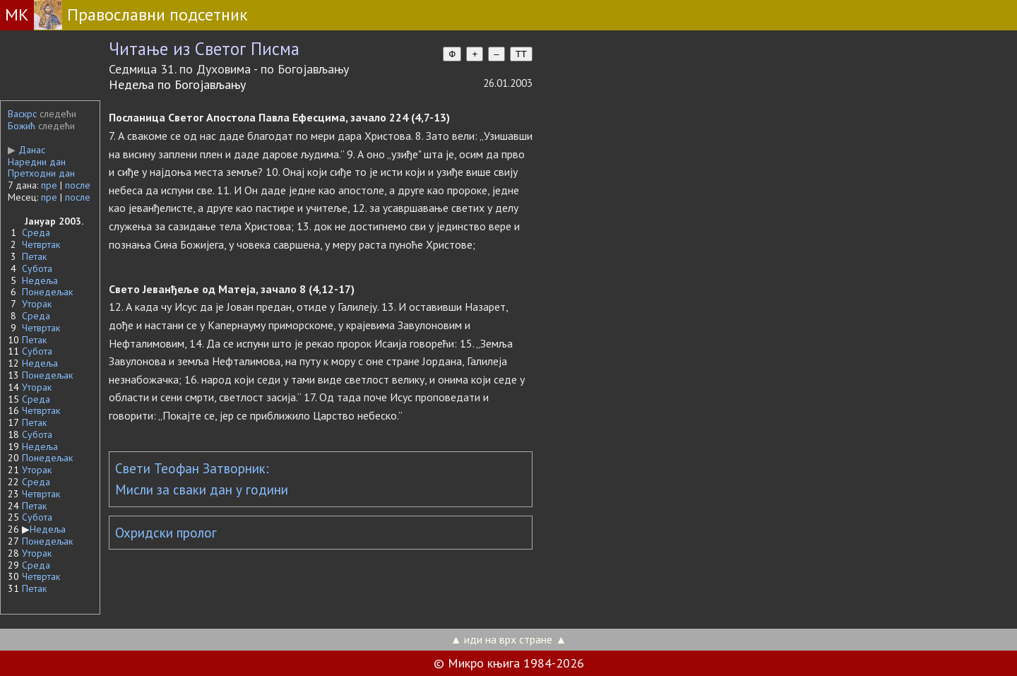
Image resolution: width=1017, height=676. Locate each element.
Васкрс (22, 113)
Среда (36, 232)
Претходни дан (41, 173)
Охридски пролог (166, 532)
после (77, 185)
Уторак (37, 303)
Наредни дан (37, 161)
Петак (34, 256)
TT (521, 54)
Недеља (40, 280)
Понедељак (47, 291)
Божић (21, 125)
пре (49, 185)
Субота (37, 268)
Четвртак (41, 244)
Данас (26, 149)
